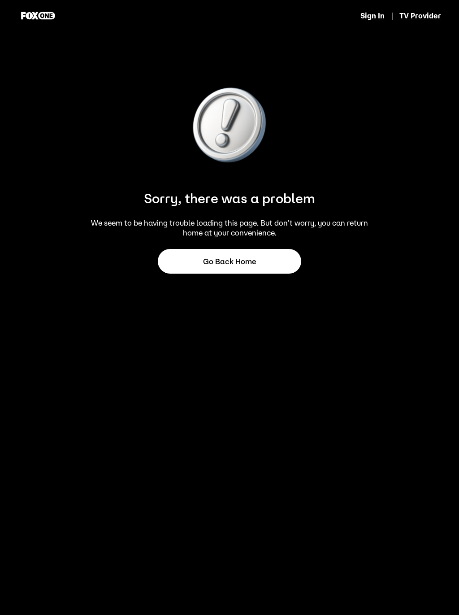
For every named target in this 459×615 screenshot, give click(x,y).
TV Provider (420, 15)
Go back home (229, 261)
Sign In (372, 15)
